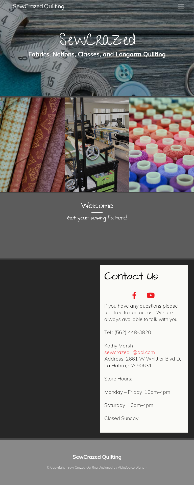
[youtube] (151, 294)
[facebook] (135, 294)
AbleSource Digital (131, 467)
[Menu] (181, 7)
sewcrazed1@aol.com (129, 352)
